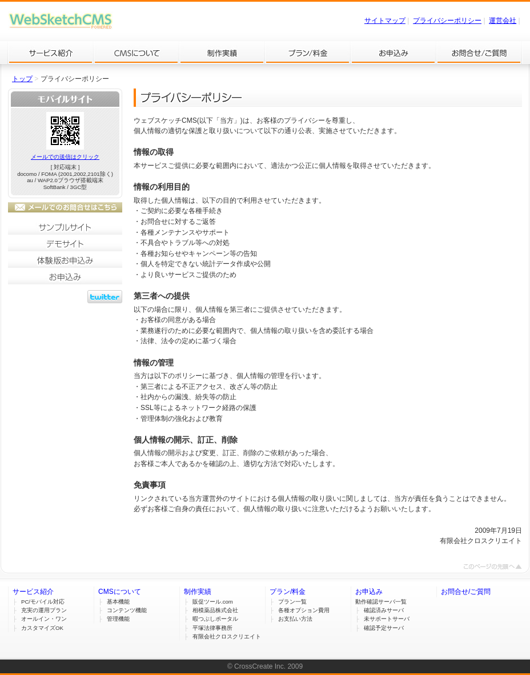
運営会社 (502, 21)
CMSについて (136, 52)
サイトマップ (384, 21)
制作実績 (222, 52)
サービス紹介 (51, 52)
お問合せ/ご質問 (479, 52)
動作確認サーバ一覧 (381, 601)
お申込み (393, 52)
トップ (22, 79)
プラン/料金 (308, 52)
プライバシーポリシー (447, 21)
